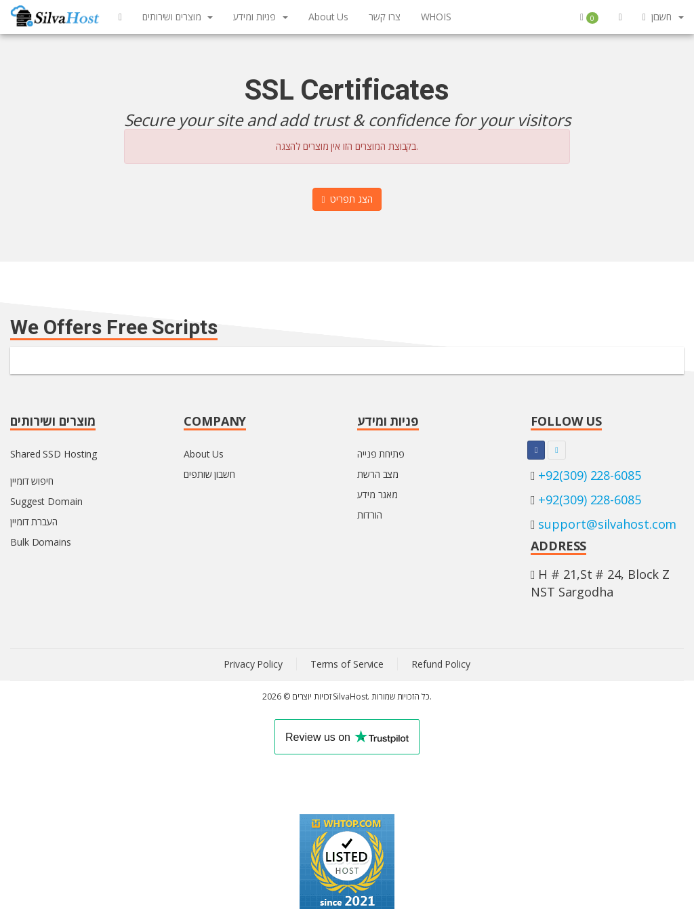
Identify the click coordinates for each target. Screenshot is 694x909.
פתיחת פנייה (381, 453)
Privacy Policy (253, 664)
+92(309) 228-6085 (589, 475)
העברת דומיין (34, 521)
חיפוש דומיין (32, 480)
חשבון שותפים (209, 474)
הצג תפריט (346, 199)
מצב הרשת (378, 474)
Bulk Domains (40, 542)
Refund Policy (440, 664)
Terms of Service (347, 664)
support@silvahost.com (607, 524)
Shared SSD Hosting (53, 453)
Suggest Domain (46, 501)
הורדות (369, 514)
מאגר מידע (377, 494)
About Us (204, 453)
